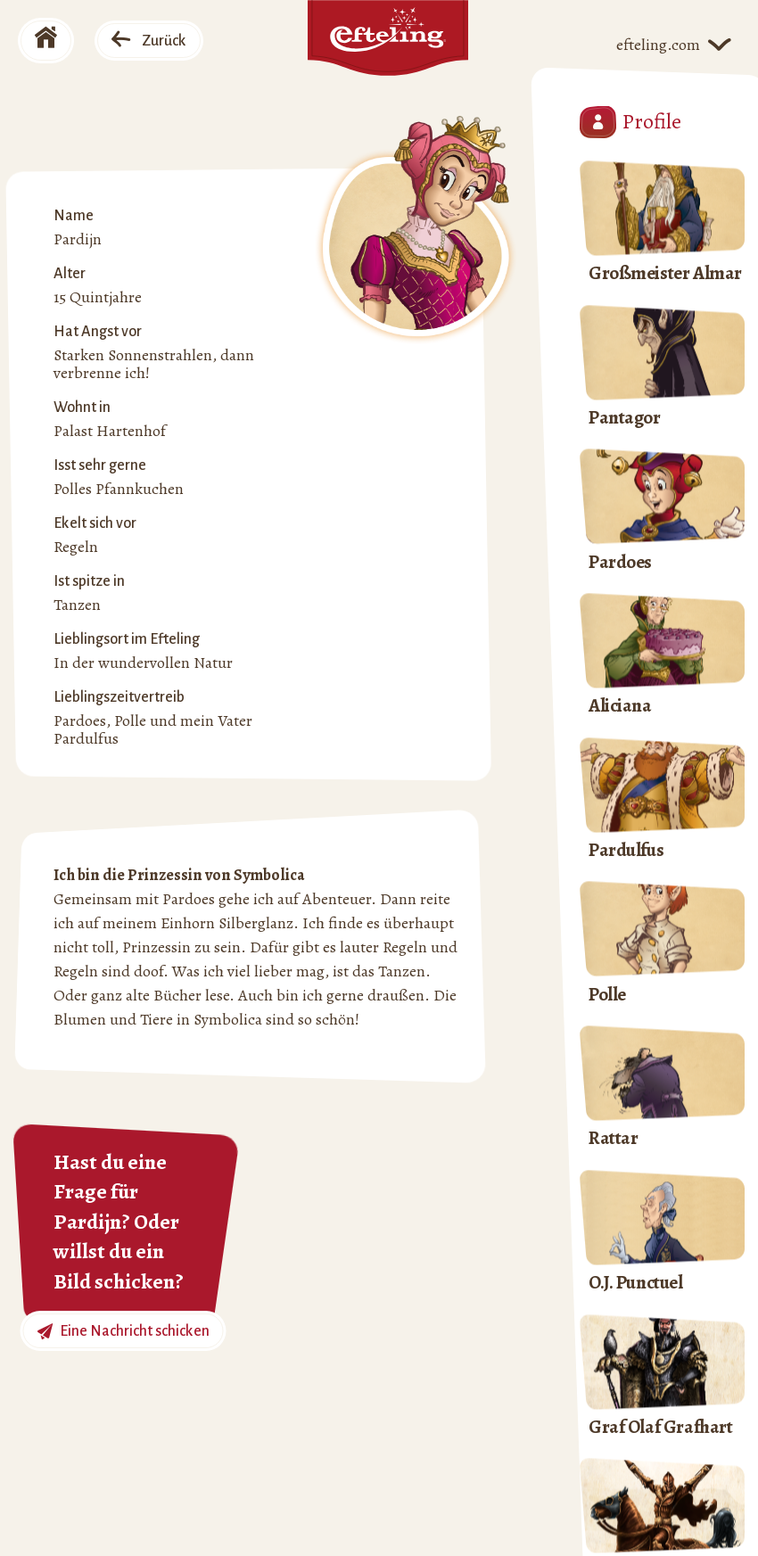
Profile (630, 122)
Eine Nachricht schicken (123, 1331)
